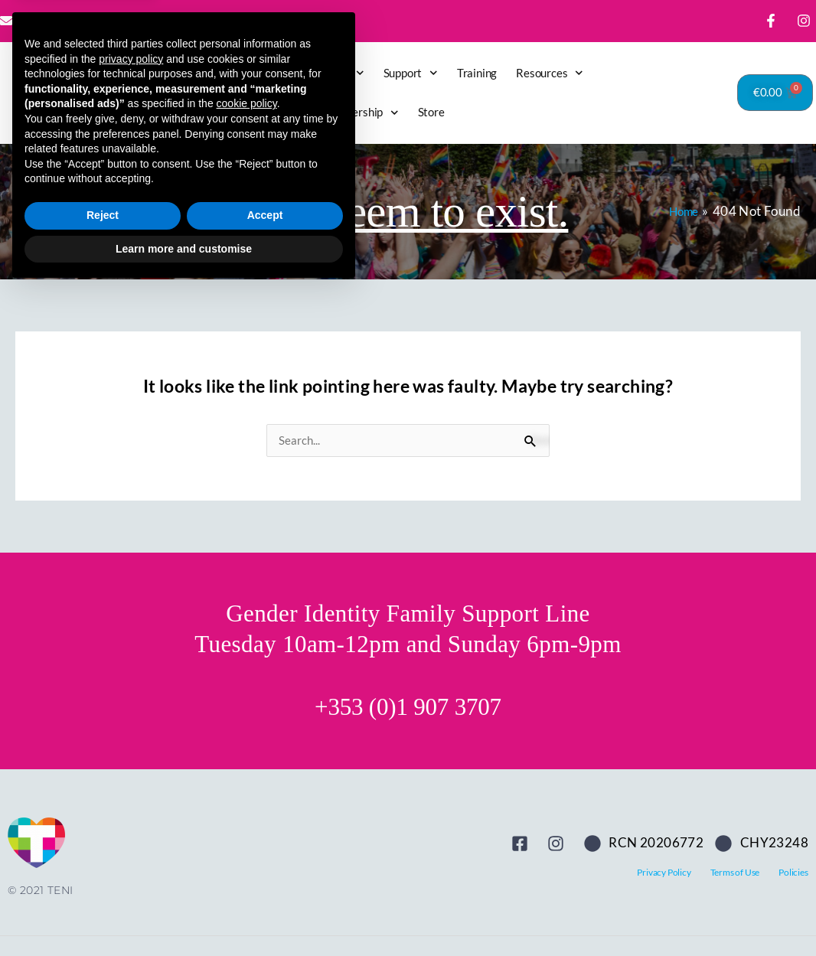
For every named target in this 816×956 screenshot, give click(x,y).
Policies (793, 873)
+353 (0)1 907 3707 (408, 707)
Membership (360, 113)
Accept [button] (265, 881)
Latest (228, 73)
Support (411, 73)
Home (177, 73)
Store (431, 112)
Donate (281, 73)
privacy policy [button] (131, 724)
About (341, 73)
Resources (549, 73)
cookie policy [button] (247, 769)
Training (477, 73)
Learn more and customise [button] (184, 914)
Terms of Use (735, 873)
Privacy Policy (663, 873)
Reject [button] (102, 881)
